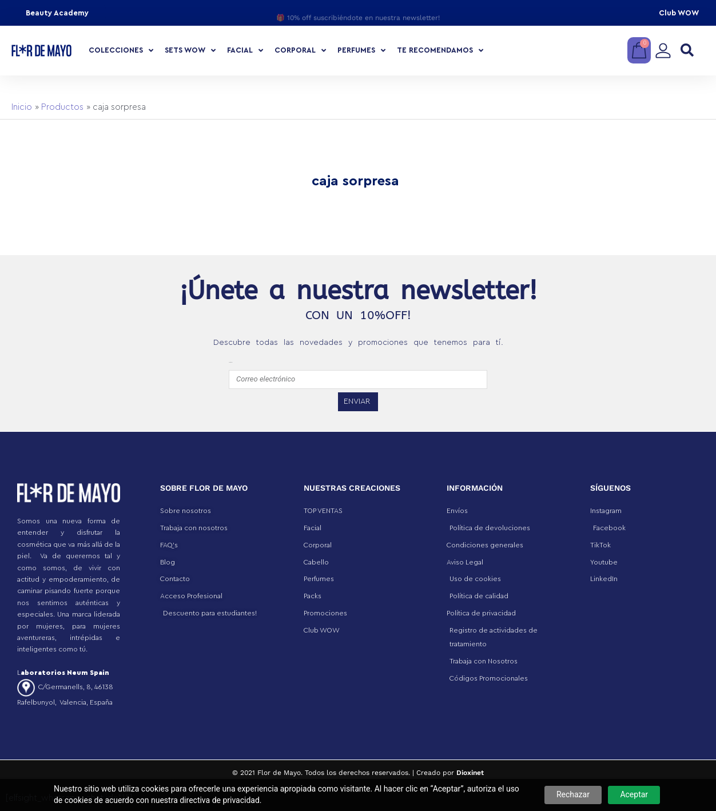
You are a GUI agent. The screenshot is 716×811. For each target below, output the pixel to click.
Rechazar (573, 794)
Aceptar (634, 794)
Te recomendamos (440, 50)
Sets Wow (190, 50)
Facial (245, 50)
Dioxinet (470, 773)
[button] (687, 50)
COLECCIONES (121, 50)
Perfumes (361, 50)
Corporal (300, 50)
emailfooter (230, 362)
